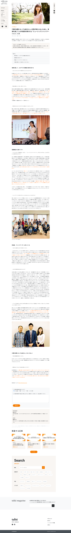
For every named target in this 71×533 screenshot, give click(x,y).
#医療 (37, 471)
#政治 (46, 474)
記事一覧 (48, 520)
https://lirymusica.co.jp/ (22, 382)
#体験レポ (21, 485)
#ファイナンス (48, 485)
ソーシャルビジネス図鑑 (51, 522)
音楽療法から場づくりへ (18, 57)
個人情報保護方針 (14, 531)
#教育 (21, 471)
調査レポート (15, 446)
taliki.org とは (49, 518)
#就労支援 (44, 481)
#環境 (29, 474)
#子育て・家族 (26, 471)
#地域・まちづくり (48, 471)
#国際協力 (41, 471)
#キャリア (50, 474)
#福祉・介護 (18, 35)
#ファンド (42, 485)
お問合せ (48, 524)
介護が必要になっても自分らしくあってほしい (21, 62)
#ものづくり (27, 477)
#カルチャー (34, 474)
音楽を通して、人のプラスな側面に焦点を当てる (22, 55)
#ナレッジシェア (28, 485)
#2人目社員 (28, 488)
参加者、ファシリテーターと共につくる (20, 59)
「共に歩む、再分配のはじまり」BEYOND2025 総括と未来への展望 (18, 444)
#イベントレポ (22, 488)
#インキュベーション (36, 485)
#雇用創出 (28, 481)
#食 (20, 474)
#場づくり (33, 481)
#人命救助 (21, 477)
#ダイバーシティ (40, 474)
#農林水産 (25, 474)
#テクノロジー (22, 481)
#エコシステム (39, 481)
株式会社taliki (17, 521)
